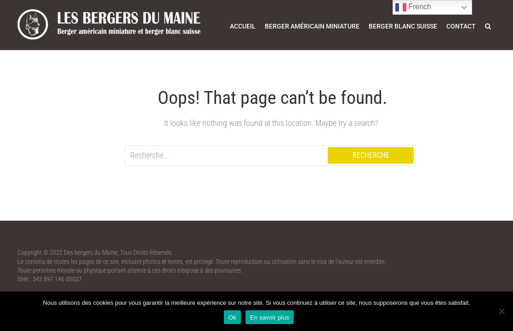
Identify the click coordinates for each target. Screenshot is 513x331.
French (413, 7)
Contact (461, 26)
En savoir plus (269, 317)
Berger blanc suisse (403, 26)
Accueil (243, 26)
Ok (232, 317)
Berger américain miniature (312, 26)
